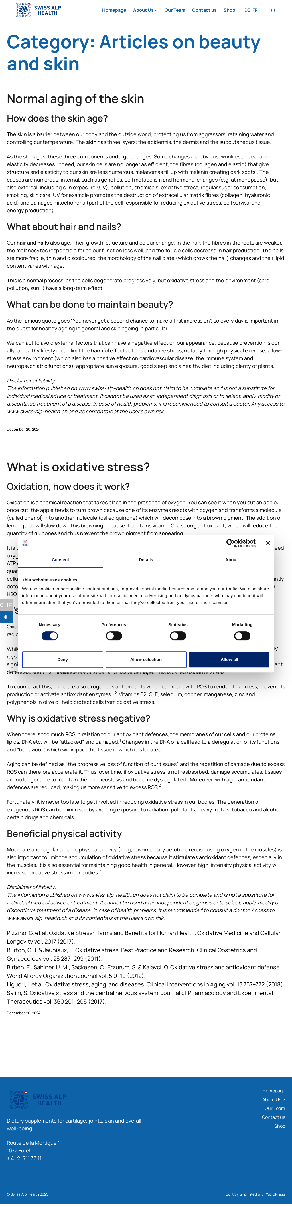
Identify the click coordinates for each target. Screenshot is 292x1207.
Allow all (229, 659)
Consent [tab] (60, 559)
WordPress (275, 1194)
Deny (62, 659)
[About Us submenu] (156, 10)
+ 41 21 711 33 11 (24, 1158)
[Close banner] (268, 543)
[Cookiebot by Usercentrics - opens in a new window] (231, 543)
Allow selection (146, 659)
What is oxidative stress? (78, 467)
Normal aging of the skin (75, 98)
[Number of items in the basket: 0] (272, 10)
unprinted (248, 1194)
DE (247, 10)
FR (255, 10)
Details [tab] (146, 559)
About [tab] (231, 559)
